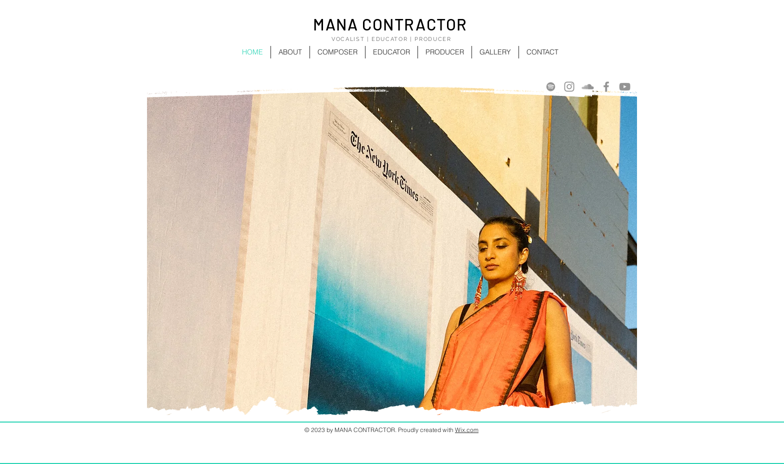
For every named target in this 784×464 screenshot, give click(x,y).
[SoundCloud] (587, 86)
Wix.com (466, 430)
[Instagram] (569, 86)
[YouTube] (625, 86)
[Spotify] (551, 86)
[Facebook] (606, 86)
